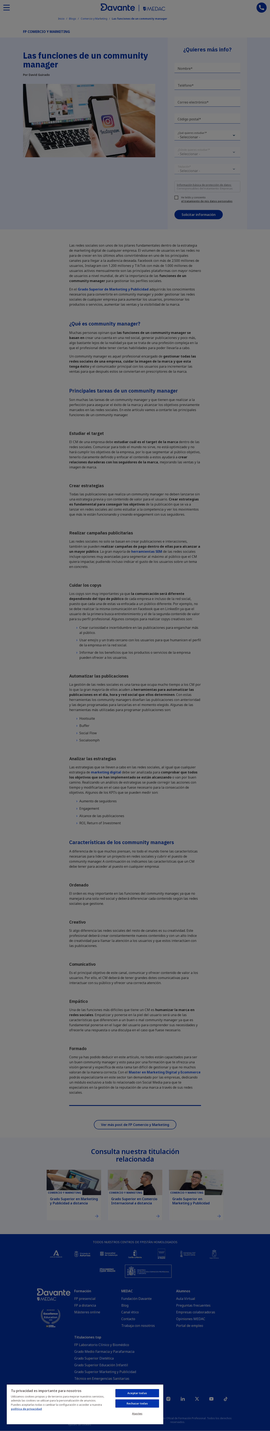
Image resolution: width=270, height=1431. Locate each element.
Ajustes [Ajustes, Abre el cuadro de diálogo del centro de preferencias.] (137, 1413)
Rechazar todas (137, 1403)
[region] (85, 1404)
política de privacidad (26, 1409)
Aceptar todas (137, 1393)
